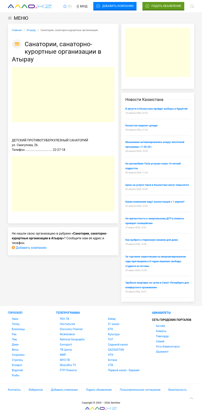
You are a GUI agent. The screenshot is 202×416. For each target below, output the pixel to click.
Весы (15, 349)
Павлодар (162, 336)
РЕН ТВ (64, 318)
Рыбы (15, 375)
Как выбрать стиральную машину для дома (151, 239)
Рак (14, 334)
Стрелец (17, 360)
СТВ (110, 365)
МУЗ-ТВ (65, 360)
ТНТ (110, 339)
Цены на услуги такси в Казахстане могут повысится (157, 184)
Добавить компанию (115, 6)
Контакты (14, 389)
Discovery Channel (71, 329)
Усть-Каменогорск (168, 346)
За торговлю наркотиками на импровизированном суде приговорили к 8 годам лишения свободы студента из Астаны (155, 261)
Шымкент (162, 351)
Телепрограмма (68, 312)
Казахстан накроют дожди (141, 125)
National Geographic (72, 339)
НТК (110, 354)
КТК (110, 329)
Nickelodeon (67, 334)
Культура (114, 334)
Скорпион (18, 354)
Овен (15, 318)
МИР (63, 354)
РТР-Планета (68, 370)
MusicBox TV (68, 365)
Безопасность (177, 389)
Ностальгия (67, 324)
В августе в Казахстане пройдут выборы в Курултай (156, 108)
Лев (14, 339)
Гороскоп (15, 312)
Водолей (17, 370)
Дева (15, 344)
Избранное (36, 389)
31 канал (113, 324)
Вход (81, 6)
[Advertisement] (63, 94)
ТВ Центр (66, 349)
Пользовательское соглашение (140, 389)
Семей (160, 341)
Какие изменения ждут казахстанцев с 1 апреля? (154, 201)
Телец (16, 324)
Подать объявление (163, 6)
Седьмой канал (118, 344)
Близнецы (18, 329)
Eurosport (66, 344)
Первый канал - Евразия (123, 370)
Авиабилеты (161, 312)
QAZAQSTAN (116, 349)
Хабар (112, 318)
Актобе (160, 326)
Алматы (161, 331)
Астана (112, 360)
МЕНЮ (18, 18)
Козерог (17, 365)
